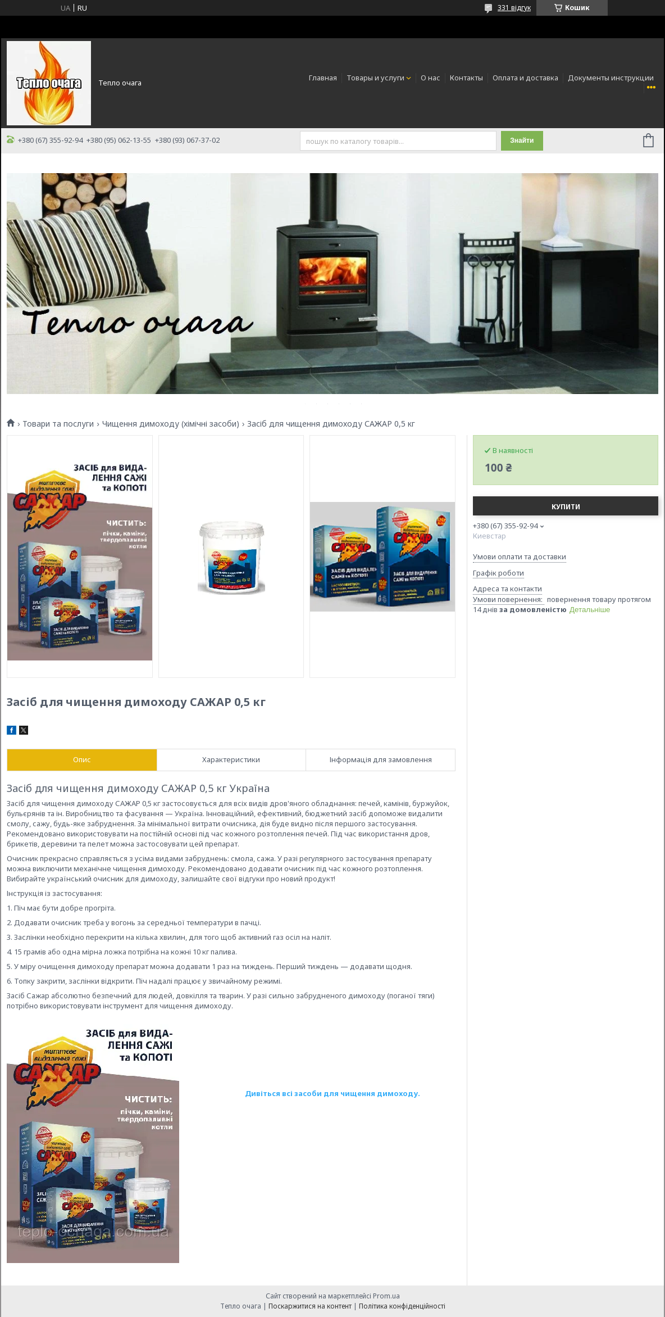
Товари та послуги (58, 424)
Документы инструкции (611, 78)
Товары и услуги (375, 78)
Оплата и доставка (525, 78)
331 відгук (514, 7)
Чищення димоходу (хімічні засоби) (170, 424)
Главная (323, 78)
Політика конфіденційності (402, 1306)
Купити (566, 507)
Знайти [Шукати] (522, 140)
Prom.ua (386, 1296)
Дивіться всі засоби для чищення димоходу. (333, 1093)
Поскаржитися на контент (310, 1306)
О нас (430, 78)
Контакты (466, 78)
